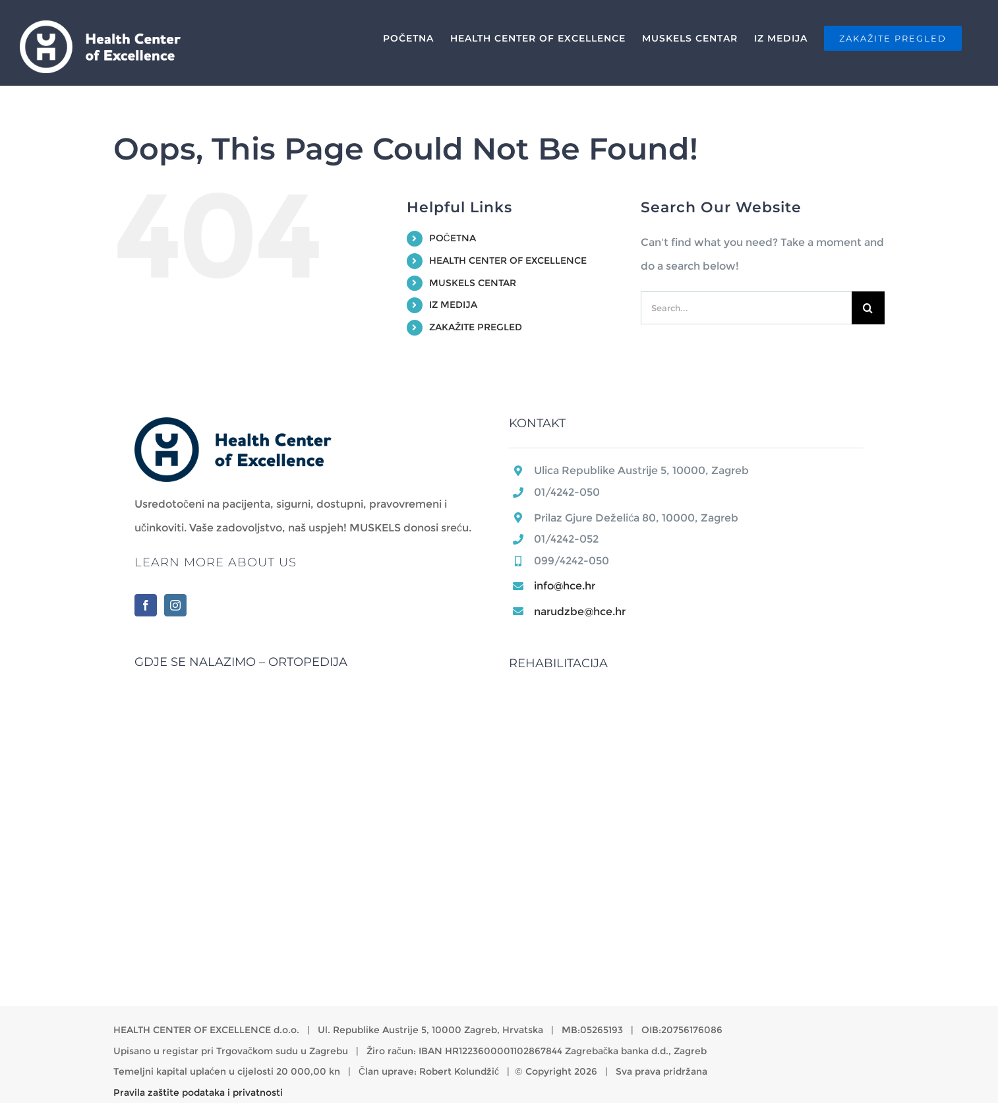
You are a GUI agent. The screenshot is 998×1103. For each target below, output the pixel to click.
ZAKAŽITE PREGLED (475, 327)
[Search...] (746, 307)
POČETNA (452, 238)
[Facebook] (145, 605)
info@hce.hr (564, 586)
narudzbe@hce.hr (580, 611)
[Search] (868, 307)
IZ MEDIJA (453, 305)
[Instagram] (175, 605)
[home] (233, 429)
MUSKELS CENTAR (472, 283)
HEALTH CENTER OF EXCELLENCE (508, 260)
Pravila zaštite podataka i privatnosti (198, 1092)
